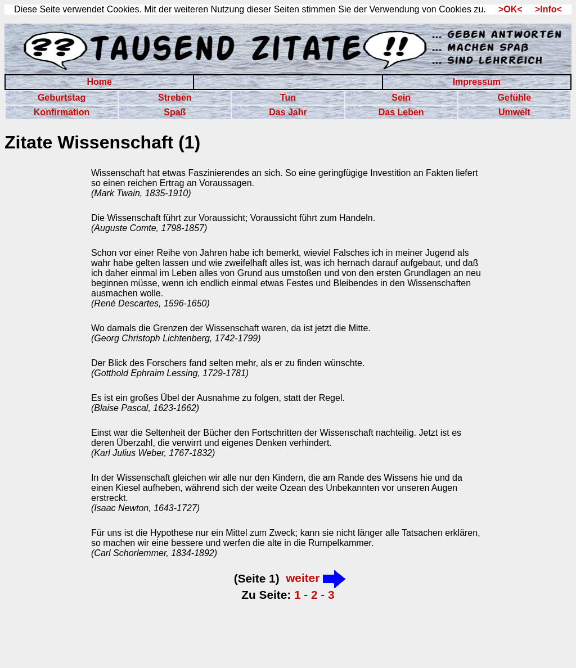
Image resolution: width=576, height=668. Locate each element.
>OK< (506, 9)
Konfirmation (62, 112)
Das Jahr (288, 112)
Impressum (477, 82)
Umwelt (514, 112)
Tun (288, 97)
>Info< (543, 9)
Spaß (175, 112)
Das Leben (401, 112)
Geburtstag (62, 97)
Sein (401, 97)
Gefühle (515, 97)
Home (99, 82)
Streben (175, 97)
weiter (315, 577)
